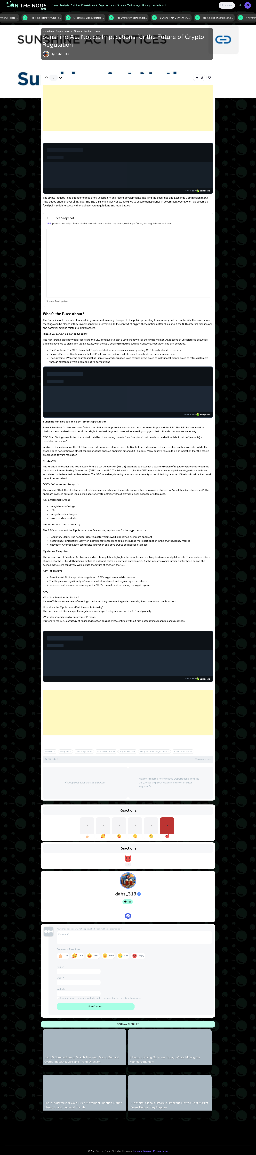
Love (81, 956)
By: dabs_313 (60, 54)
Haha (96, 956)
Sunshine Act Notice (183, 751)
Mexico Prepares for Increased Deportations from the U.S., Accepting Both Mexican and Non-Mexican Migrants (169, 782)
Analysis (64, 5)
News (55, 5)
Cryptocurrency (107, 5)
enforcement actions (106, 751)
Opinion (75, 5)
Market (88, 31)
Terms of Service (142, 1151)
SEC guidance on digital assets (154, 751)
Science (121, 5)
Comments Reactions (68, 949)
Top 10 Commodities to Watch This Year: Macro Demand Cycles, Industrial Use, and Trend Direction (81, 1059)
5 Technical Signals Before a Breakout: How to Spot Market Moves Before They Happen (169, 1105)
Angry (141, 956)
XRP (49, 223)
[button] (240, 5)
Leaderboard (159, 5)
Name (60, 966)
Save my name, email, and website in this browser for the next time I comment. (100, 998)
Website (61, 989)
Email (60, 977)
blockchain (48, 31)
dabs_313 (128, 894)
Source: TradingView (57, 301)
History (146, 5)
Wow (111, 956)
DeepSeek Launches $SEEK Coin (85, 782)
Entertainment (89, 5)
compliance (65, 751)
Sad (126, 956)
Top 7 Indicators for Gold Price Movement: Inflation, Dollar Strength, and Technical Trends (83, 1105)
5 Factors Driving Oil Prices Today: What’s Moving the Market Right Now (165, 1059)
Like (66, 956)
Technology (133, 5)
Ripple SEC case (127, 751)
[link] (209, 77)
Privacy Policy (160, 1151)
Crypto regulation (84, 751)
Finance (78, 31)
